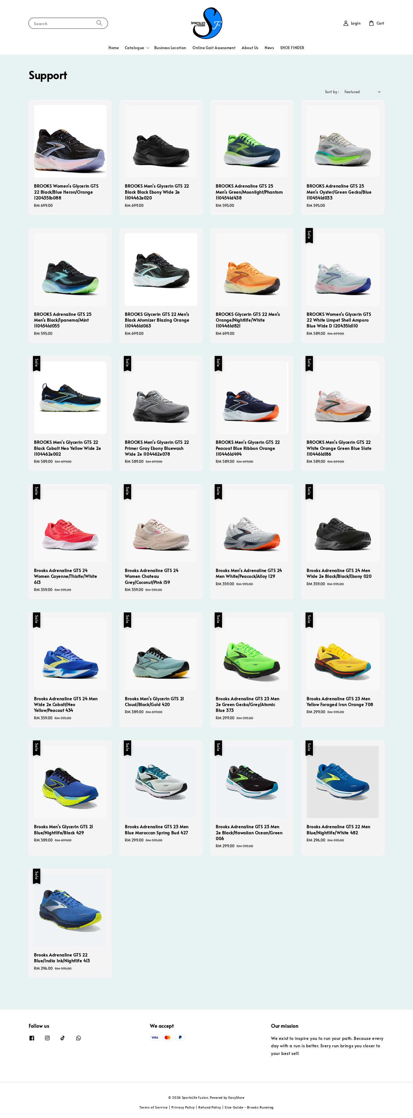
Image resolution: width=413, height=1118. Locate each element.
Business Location (170, 47)
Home (114, 47)
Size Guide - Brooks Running (249, 1107)
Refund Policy (209, 1107)
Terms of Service (153, 1107)
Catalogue (134, 47)
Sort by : (332, 91)
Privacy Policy (183, 1107)
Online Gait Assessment (214, 47)
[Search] (99, 23)
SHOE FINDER (292, 47)
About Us (250, 47)
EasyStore (236, 1097)
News (269, 47)
